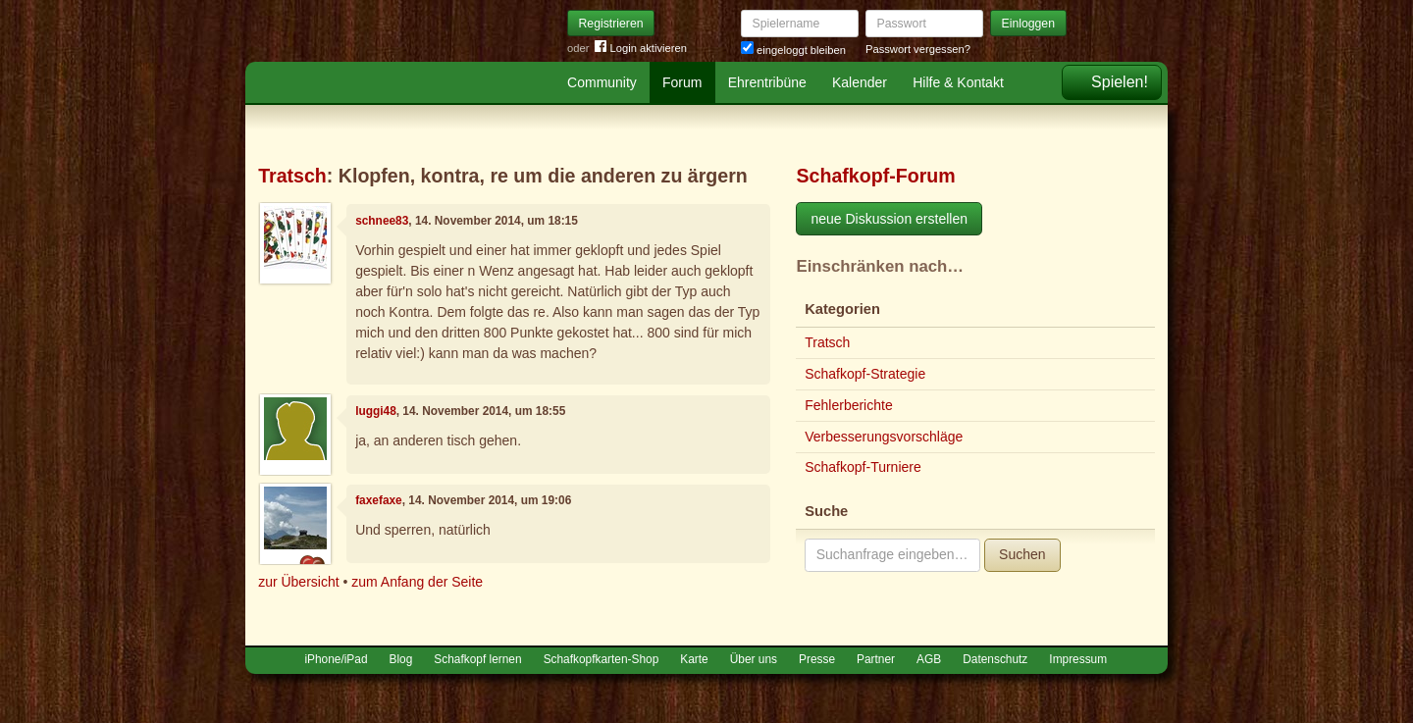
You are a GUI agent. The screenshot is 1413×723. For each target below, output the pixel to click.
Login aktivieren (641, 48)
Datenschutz (995, 659)
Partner (876, 659)
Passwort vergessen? (917, 49)
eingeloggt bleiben (793, 50)
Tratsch (292, 175)
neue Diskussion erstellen (889, 219)
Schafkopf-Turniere (863, 467)
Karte (693, 659)
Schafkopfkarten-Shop (601, 659)
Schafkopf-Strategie (865, 374)
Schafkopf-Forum (875, 175)
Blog (401, 659)
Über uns (753, 659)
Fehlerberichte (849, 405)
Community (602, 82)
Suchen (1022, 554)
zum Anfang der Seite (417, 582)
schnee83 (381, 221)
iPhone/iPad (335, 659)
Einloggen (1029, 23)
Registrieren (611, 23)
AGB (928, 659)
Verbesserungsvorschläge (884, 436)
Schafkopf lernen (477, 659)
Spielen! (1119, 82)
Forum (682, 82)
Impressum (1078, 659)
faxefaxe (378, 500)
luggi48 (375, 411)
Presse (817, 659)
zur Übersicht (298, 582)
